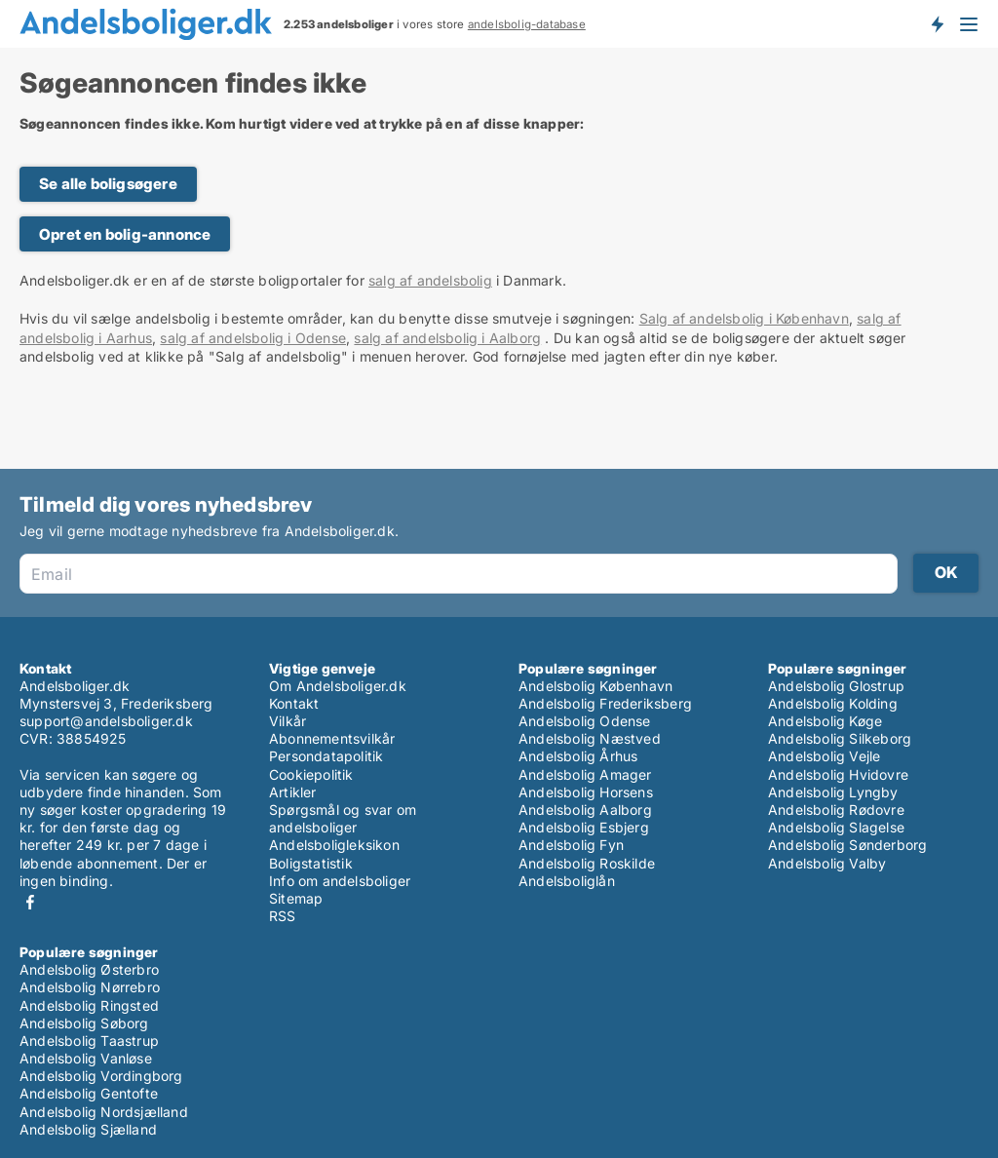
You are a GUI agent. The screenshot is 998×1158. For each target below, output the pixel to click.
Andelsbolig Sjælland (88, 1129)
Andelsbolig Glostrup (836, 685)
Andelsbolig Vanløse (85, 1058)
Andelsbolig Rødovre (836, 809)
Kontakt (294, 703)
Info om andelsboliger (339, 880)
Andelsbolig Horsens (585, 792)
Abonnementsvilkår (332, 738)
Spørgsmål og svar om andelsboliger (342, 818)
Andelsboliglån (566, 880)
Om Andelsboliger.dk (337, 685)
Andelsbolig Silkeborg (839, 738)
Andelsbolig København (595, 685)
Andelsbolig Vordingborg (101, 1075)
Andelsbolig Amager (585, 774)
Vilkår (287, 721)
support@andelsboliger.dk (106, 721)
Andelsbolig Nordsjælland (103, 1111)
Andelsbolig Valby (827, 863)
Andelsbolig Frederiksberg (605, 703)
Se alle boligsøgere (108, 183)
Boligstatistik (311, 863)
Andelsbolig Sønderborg (847, 844)
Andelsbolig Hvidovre (838, 774)
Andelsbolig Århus (577, 756)
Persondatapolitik (326, 756)
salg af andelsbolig (430, 280)
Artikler (293, 792)
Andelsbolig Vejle (824, 756)
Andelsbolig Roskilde (586, 863)
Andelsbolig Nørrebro (89, 987)
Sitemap (296, 898)
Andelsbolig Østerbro (89, 969)
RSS (282, 915)
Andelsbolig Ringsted (89, 1005)
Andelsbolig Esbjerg (583, 827)
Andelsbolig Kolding (833, 703)
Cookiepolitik (311, 774)
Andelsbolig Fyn (571, 844)
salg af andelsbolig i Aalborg (447, 337)
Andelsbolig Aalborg (585, 809)
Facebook (30, 902)
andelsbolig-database (527, 24)
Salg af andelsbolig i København (744, 318)
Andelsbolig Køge (825, 721)
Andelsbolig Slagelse (836, 827)
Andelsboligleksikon (334, 844)
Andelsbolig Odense (584, 721)
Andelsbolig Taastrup (89, 1040)
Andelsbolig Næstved (589, 738)
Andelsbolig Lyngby (833, 792)
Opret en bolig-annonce (125, 234)
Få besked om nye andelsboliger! (936, 23)
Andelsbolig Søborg (84, 1023)
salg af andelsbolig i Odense (253, 337)
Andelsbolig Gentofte (88, 1093)
